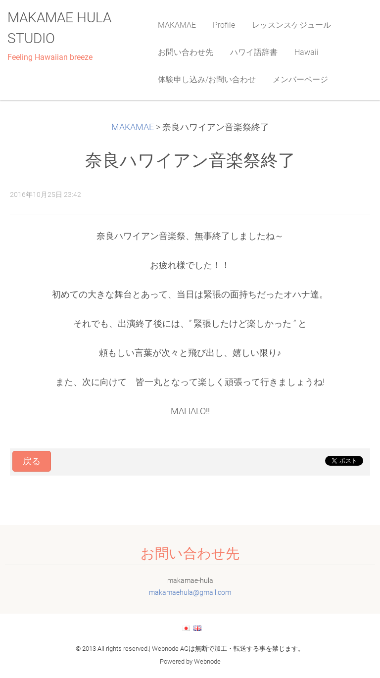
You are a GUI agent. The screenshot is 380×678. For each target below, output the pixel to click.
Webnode (207, 661)
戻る (32, 461)
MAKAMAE (132, 127)
